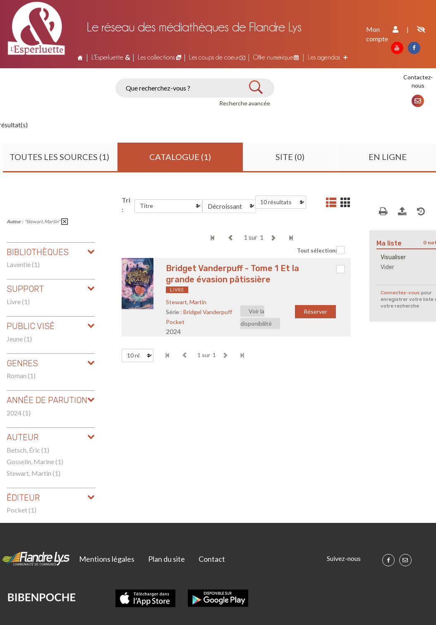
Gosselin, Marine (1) (35, 461)
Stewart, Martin (186, 301)
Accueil (80, 57)
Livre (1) (18, 301)
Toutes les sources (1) (59, 157)
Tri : (126, 204)
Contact (212, 558)
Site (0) (289, 157)
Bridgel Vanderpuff (207, 311)
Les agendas (324, 57)
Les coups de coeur (214, 57)
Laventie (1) (23, 264)
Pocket (175, 321)
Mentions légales (106, 558)
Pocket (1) (21, 510)
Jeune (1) (19, 339)
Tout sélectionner (321, 250)
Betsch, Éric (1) (28, 450)
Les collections (156, 57)
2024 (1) (19, 413)
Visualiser (393, 257)
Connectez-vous (400, 293)
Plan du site (166, 558)
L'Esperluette (107, 57)
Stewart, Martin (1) (33, 473)
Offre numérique (273, 57)
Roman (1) (21, 375)
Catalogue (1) (180, 157)
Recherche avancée (244, 103)
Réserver (315, 311)
